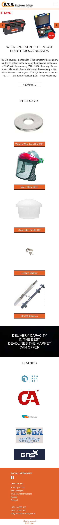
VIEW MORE (29, 85)
